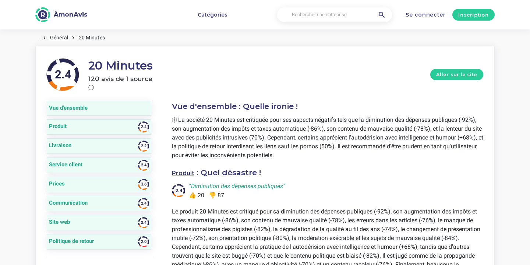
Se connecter (425, 14)
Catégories (212, 14)
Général (73, 36)
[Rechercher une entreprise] (334, 14)
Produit (187, 171)
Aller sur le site (456, 73)
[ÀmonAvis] (61, 14)
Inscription (473, 15)
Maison (46, 36)
